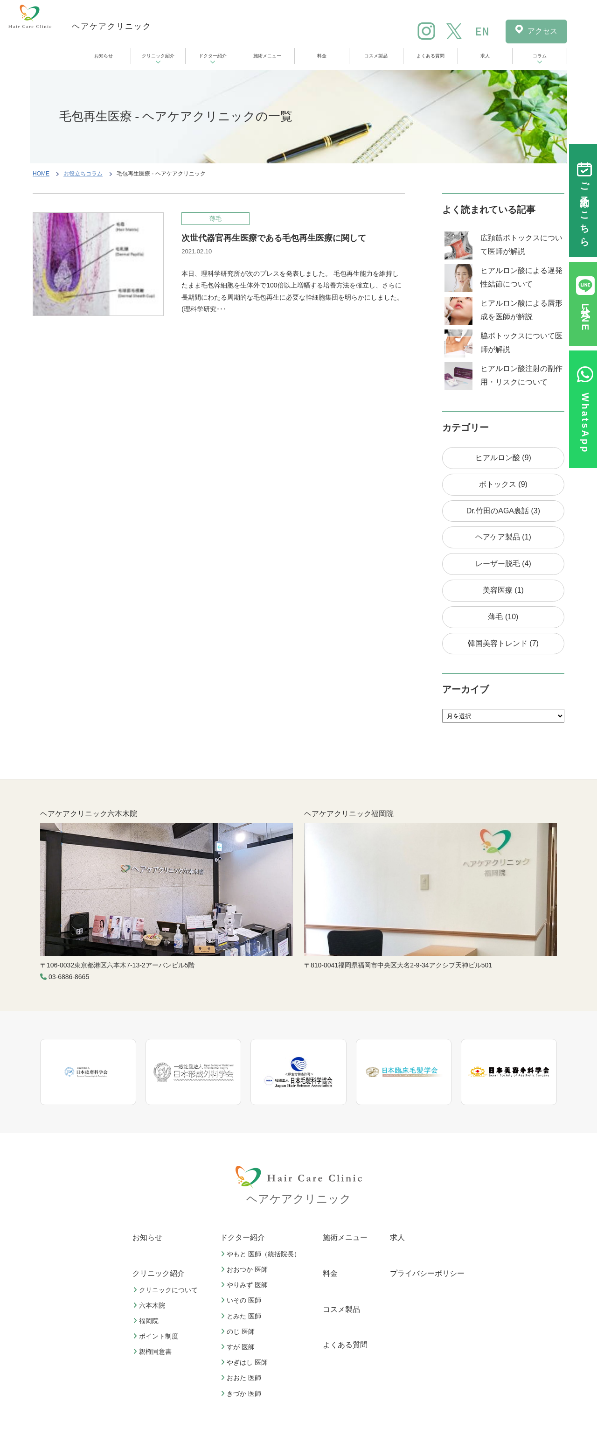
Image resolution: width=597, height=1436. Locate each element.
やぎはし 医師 (245, 1362)
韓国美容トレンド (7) (503, 643)
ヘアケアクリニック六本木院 (88, 814)
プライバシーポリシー (427, 1273)
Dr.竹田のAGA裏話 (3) (503, 511)
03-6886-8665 (69, 977)
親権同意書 (153, 1351)
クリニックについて (166, 1290)
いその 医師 (242, 1300)
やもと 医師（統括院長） (261, 1254)
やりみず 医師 (245, 1285)
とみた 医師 (242, 1316)
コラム (540, 55)
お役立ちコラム (83, 173)
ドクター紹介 (213, 55)
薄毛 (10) (503, 617)
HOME (41, 173)
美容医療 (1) (503, 590)
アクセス (542, 31)
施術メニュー (267, 55)
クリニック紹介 (158, 55)
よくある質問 (430, 55)
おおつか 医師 (245, 1269)
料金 (321, 55)
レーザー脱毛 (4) (503, 563)
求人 (485, 55)
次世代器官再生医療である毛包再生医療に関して (273, 238)
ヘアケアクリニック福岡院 (349, 814)
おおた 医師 (242, 1377)
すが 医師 (239, 1347)
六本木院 (150, 1305)
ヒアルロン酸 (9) (503, 458)
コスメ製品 (376, 55)
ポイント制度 (156, 1336)
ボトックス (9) (503, 484)
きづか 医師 (242, 1393)
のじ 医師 (239, 1331)
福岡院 (147, 1320)
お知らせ (103, 55)
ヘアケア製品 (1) (503, 537)
